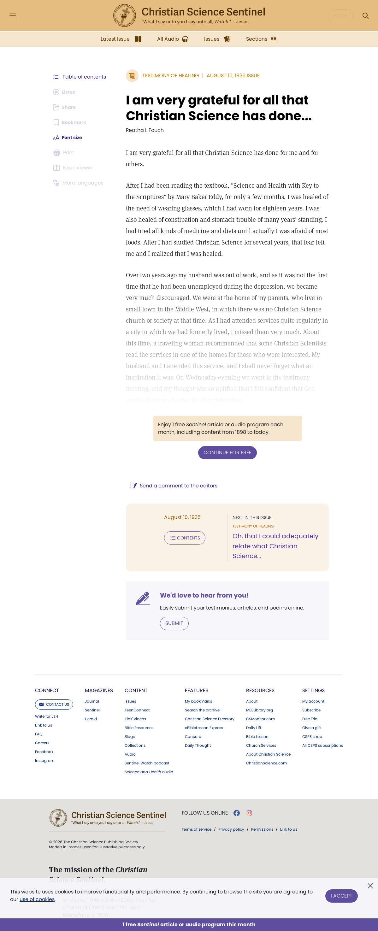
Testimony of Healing (167, 75)
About (251, 701)
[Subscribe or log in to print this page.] (64, 152)
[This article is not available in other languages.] (79, 183)
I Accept (341, 894)
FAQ (38, 733)
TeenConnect (137, 709)
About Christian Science (268, 754)
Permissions (262, 828)
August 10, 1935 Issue (230, 75)
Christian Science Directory (209, 718)
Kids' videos (135, 718)
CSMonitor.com (260, 718)
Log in (340, 16)
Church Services (261, 745)
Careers (42, 742)
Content (136, 689)
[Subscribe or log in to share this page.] (66, 107)
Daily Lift (253, 727)
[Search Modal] (365, 16)
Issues (130, 701)
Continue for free (226, 452)
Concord (193, 736)
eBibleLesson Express (204, 727)
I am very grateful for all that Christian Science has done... (216, 108)
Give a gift (311, 727)
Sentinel (92, 709)
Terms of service (196, 828)
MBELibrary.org (259, 709)
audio (149, 771)
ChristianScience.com (266, 762)
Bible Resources (139, 727)
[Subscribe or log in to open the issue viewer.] (74, 167)
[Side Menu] (12, 16)
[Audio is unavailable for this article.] (66, 92)
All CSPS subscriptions (322, 745)
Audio (130, 754)
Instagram (44, 760)
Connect (47, 689)
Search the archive (202, 709)
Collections (135, 745)
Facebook (44, 751)
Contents (181, 537)
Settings (313, 689)
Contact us (54, 703)
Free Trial (310, 718)
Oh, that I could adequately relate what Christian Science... (274, 545)
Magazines (99, 689)
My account (313, 701)
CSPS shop (312, 736)
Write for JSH (46, 716)
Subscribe (311, 709)
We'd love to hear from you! (201, 595)
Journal (92, 701)
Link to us (43, 725)
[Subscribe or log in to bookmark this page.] (71, 122)
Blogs (130, 736)
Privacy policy (231, 828)
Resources (260, 689)
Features (196, 689)
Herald (91, 718)
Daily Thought (198, 745)
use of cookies (37, 899)
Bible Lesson (257, 736)
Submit (171, 622)
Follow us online (205, 812)
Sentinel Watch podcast (147, 762)
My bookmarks (198, 701)
